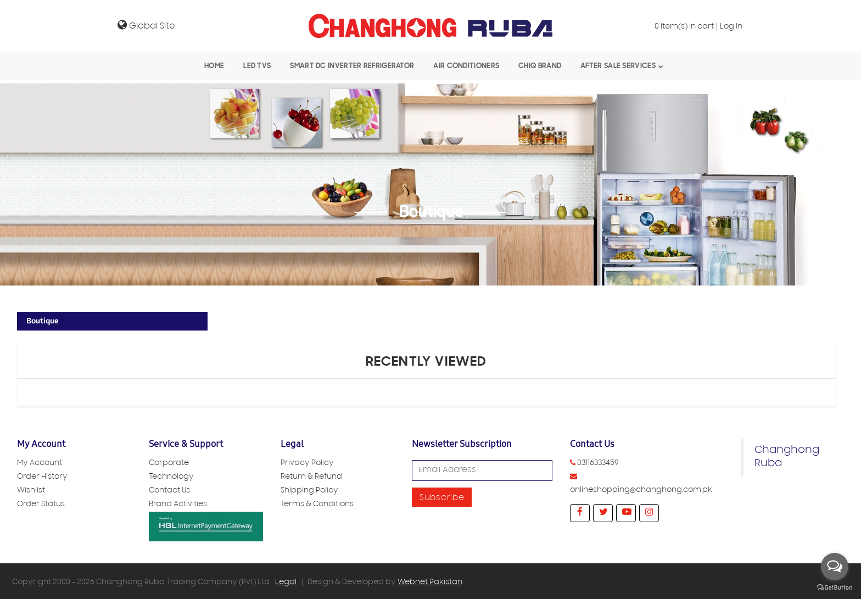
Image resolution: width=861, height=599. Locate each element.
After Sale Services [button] (618, 65)
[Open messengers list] (834, 566)
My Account (39, 463)
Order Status (41, 504)
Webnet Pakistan (430, 582)
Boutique (42, 321)
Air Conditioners (466, 65)
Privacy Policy (307, 463)
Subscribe (442, 498)
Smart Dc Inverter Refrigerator (352, 65)
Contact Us (169, 491)
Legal (286, 582)
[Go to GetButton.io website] (834, 587)
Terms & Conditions (317, 504)
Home (214, 65)
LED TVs (257, 65)
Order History (42, 477)
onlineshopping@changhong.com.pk (641, 490)
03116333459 (598, 463)
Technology (171, 477)
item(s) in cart (684, 27)
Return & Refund (311, 477)
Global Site (146, 25)
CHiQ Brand (539, 65)
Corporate (169, 463)
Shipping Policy (309, 491)
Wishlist (31, 491)
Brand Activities (178, 504)
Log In (731, 27)
